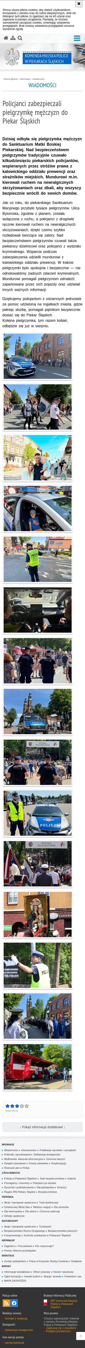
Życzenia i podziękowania (18, 1187)
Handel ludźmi (32, 1276)
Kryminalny (8, 1240)
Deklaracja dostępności (47, 1154)
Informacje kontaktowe (17, 1272)
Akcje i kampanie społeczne (20, 1202)
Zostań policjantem (15, 1261)
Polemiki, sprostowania (17, 1154)
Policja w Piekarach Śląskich (20, 1178)
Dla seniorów (61, 1207)
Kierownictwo (28, 1150)
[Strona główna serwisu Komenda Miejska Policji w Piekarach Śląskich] (6, 38)
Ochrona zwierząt (49, 1211)
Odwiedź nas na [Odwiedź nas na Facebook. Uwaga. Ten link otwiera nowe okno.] (14, 1303)
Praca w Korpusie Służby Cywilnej (48, 1261)
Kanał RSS (6, 1303)
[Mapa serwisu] (12, 38)
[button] (77, 38)
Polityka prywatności (58, 1331)
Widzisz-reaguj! (42, 1207)
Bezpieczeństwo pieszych (62, 1230)
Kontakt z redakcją (16, 1318)
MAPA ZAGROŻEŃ (15, 1280)
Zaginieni (9, 1246)
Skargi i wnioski (52, 1276)
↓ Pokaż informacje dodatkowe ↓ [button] (42, 1127)
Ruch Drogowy (10, 1220)
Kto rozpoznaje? (44, 1246)
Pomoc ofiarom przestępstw (20, 1250)
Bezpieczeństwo (47, 1192)
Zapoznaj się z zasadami (61, 1328)
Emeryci (61, 1187)
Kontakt (6, 1266)
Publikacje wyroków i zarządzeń (58, 1150)
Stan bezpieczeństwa (52, 1178)
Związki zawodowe (15, 1163)
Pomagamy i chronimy (16, 1183)
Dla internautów (13, 1211)
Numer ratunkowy (63, 1272)
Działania (76, 1261)
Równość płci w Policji (16, 1167)
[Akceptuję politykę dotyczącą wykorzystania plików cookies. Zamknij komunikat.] (78, 3)
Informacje (25, 79)
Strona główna (11, 79)
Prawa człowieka (38, 1163)
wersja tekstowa (14, 1342)
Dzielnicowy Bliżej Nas (17, 1207)
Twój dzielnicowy (48, 1202)
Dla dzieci (30, 1211)
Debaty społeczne (14, 1216)
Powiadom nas (72, 1276)
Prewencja (7, 1196)
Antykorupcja (58, 1163)
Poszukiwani (25, 1246)
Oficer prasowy (41, 1272)
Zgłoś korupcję (12, 1276)
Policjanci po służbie (44, 1183)
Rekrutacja (8, 1255)
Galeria (72, 1178)
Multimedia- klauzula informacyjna (23, 1159)
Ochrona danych (55, 1159)
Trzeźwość (45, 1226)
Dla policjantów (45, 1187)
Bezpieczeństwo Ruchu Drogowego (24, 1230)
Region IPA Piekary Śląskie (19, 1192)
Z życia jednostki (11, 1172)
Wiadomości (38, 79)
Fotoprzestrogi (12, 1235)
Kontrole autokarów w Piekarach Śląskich (47, 1235)
